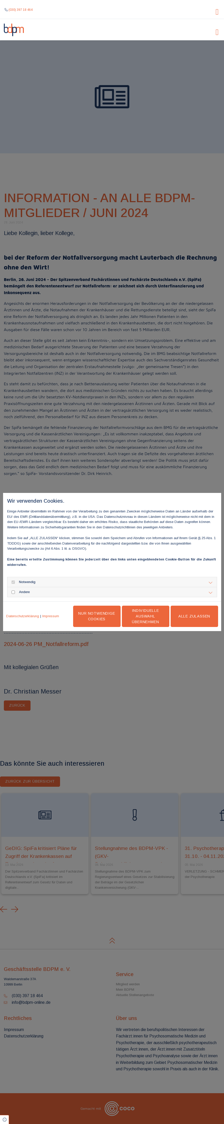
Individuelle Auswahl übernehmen (145, 616)
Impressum (50, 616)
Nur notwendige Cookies (96, 616)
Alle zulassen (194, 616)
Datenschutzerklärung (22, 616)
